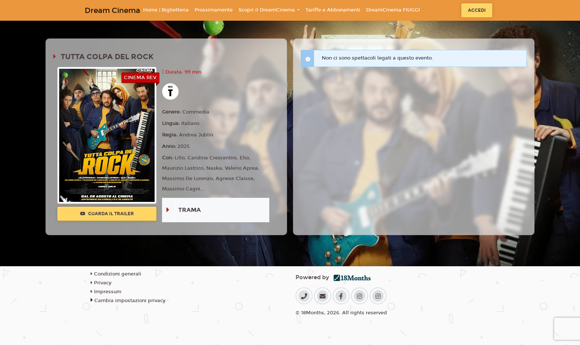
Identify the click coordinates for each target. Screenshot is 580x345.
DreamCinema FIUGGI (393, 10)
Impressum (106, 292)
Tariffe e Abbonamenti (333, 10)
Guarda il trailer (107, 213)
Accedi (477, 10)
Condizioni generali (116, 274)
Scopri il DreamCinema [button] (267, 10)
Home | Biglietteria (166, 10)
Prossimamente (214, 10)
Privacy (101, 283)
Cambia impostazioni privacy (129, 301)
